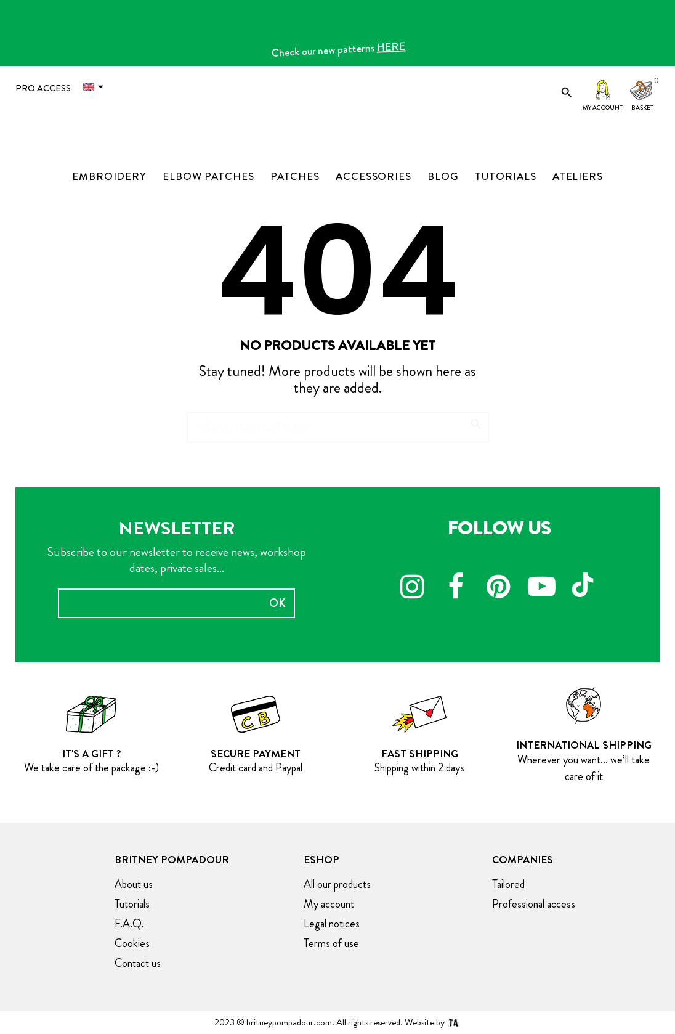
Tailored (508, 884)
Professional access (533, 904)
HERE (396, 51)
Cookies (132, 943)
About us (134, 884)
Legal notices (332, 924)
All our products (337, 884)
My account (603, 107)
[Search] (338, 421)
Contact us (138, 963)
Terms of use (331, 943)
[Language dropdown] (96, 87)
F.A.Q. (129, 924)
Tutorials (132, 904)
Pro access (43, 88)
